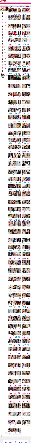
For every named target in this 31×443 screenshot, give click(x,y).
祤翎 (10, 142)
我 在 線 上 (10, 14)
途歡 (10, 112)
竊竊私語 (15, 181)
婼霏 (10, 181)
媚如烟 (19, 249)
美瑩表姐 (20, 181)
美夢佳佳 (5, 64)
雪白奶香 (5, 55)
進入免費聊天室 (15, 105)
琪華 (28, 211)
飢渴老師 (20, 242)
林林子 (28, 289)
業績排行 (9, 6)
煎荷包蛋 (15, 289)
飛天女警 (5, 61)
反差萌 (10, 249)
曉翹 (10, 289)
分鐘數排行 (12, 6)
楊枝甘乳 (29, 305)
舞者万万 (15, 281)
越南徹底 (11, 281)
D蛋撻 (19, 96)
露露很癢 (5, 67)
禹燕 (19, 142)
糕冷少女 (24, 211)
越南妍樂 (20, 112)
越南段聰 (15, 142)
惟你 (19, 335)
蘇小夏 (10, 65)
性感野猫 (24, 135)
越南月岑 (11, 35)
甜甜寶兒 (15, 28)
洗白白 (15, 174)
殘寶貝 (28, 28)
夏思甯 (19, 297)
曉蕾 (28, 328)
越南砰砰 (24, 96)
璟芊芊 (15, 335)
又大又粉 (15, 297)
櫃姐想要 (20, 211)
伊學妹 (10, 96)
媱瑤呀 (10, 335)
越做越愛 (15, 104)
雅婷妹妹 (20, 328)
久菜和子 (24, 335)
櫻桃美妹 (29, 242)
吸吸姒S (5, 43)
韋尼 (19, 104)
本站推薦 (21, 6)
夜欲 (19, 281)
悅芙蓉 (24, 65)
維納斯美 (11, 328)
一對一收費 (29, 6)
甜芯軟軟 (24, 281)
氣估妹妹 (15, 305)
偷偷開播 (29, 281)
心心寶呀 (29, 35)
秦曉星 (19, 305)
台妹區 (15, 6)
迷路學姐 (15, 242)
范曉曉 (10, 174)
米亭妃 (28, 297)
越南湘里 (20, 135)
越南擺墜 (24, 35)
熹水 (28, 181)
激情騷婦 (15, 135)
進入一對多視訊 (10, 13)
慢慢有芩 (20, 174)
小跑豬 (10, 305)
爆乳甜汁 (20, 289)
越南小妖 (15, 96)
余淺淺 (15, 112)
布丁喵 (24, 28)
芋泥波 (5, 58)
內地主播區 (18, 6)
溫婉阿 (19, 28)
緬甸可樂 (11, 28)
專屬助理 (15, 328)
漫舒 (10, 242)
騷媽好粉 (24, 242)
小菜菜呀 (24, 297)
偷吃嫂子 (29, 249)
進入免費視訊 (15, 13)
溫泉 (19, 35)
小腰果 (28, 135)
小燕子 (19, 65)
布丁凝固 (5, 52)
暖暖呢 (28, 112)
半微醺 (24, 174)
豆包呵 (10, 211)
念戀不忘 (5, 49)
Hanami (24, 289)
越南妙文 (15, 35)
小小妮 (28, 174)
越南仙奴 (15, 65)
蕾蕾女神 (11, 104)
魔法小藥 (24, 181)
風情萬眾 (11, 135)
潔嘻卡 (5, 46)
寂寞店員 (29, 142)
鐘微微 (10, 297)
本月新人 (23, 6)
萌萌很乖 (24, 142)
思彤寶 (28, 104)
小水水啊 (29, 335)
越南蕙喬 (29, 65)
